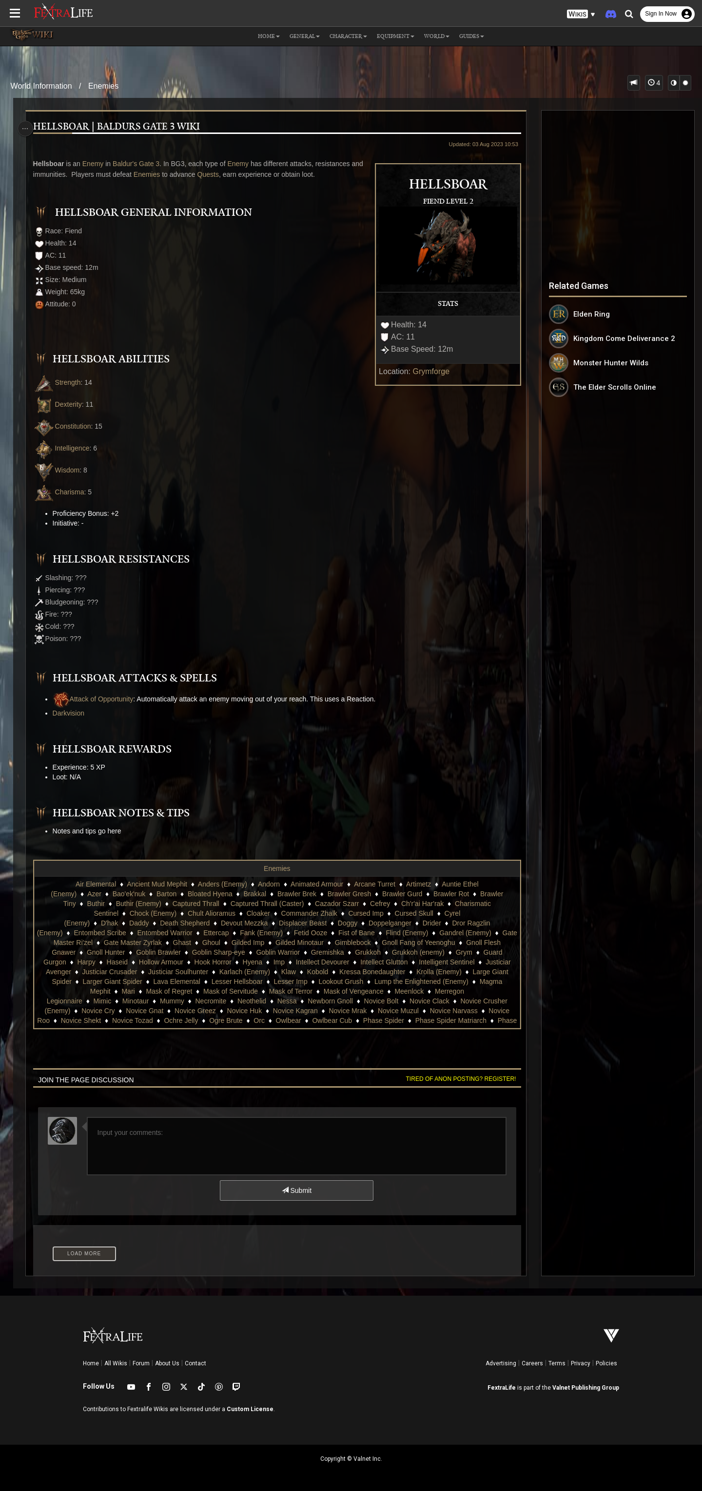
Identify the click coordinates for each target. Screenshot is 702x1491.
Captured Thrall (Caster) (267, 903)
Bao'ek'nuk (128, 894)
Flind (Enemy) (433, 933)
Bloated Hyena (209, 894)
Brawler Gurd (402, 894)
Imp (384, 962)
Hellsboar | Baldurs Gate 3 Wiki (119, 127)
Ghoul (277, 942)
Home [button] (269, 36)
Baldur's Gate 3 (138, 164)
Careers (532, 1363)
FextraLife (502, 1387)
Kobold (454, 972)
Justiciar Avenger (182, 972)
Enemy (95, 164)
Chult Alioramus (211, 913)
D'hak (108, 923)
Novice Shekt (250, 1020)
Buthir (96, 903)
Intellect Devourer (428, 962)
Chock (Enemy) (152, 913)
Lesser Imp (444, 981)
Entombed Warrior (191, 933)
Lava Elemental (330, 981)
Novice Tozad (301, 1020)
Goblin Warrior (359, 952)
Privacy (580, 1363)
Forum (141, 1363)
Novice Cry (238, 1011)
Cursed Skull (413, 913)
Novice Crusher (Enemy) (173, 1011)
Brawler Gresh (348, 894)
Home (91, 1363)
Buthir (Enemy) (138, 903)
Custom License (250, 1409)
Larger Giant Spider (265, 981)
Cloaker (258, 913)
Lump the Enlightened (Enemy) (145, 991)
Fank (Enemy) (287, 933)
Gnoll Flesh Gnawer (126, 952)
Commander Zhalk (309, 913)
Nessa (406, 1001)
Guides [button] (471, 36)
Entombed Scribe (126, 933)
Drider (431, 923)
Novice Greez (336, 1011)
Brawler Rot (450, 894)
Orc (428, 1020)
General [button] (305, 36)
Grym (108, 962)
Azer (94, 894)
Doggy (347, 923)
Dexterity (60, 404)
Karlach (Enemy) (381, 972)
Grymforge (428, 371)
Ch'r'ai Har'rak (422, 903)
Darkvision (71, 713)
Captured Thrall (195, 903)
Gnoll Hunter (187, 952)
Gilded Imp (313, 942)
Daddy (138, 923)
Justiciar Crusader (246, 972)
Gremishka (408, 952)
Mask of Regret (307, 991)
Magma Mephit (225, 991)
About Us (167, 1363)
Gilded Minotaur (365, 942)
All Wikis (115, 1363)
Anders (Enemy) (222, 884)
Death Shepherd (184, 923)
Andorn (268, 884)
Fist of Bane (383, 933)
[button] (581, 14)
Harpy (192, 962)
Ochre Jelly (350, 1020)
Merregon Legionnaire (168, 1001)
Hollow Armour (266, 962)
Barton (166, 894)
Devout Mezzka (243, 923)
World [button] (436, 36)
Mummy (291, 1001)
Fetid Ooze (336, 933)
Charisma (61, 492)
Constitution (65, 426)
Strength (59, 382)
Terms (557, 1363)
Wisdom (59, 470)
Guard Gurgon (150, 962)
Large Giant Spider (196, 981)
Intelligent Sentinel (117, 972)
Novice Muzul (93, 1020)
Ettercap (242, 933)
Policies (606, 1363)
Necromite (330, 1001)
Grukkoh (449, 952)
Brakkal (254, 894)
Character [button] (348, 36)
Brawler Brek (296, 894)
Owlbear (457, 1020)
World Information (41, 86)
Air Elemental (95, 884)
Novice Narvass (149, 1020)
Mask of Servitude (368, 991)
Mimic (222, 1001)
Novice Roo (201, 1020)
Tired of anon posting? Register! (458, 1079)
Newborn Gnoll (449, 1001)
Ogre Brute (394, 1020)
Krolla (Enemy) (133, 981)
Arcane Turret (374, 884)
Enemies (103, 86)
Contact (195, 1363)
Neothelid (371, 1001)
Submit (296, 1190)
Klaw (425, 972)
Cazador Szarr (336, 903)
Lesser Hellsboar (390, 981)
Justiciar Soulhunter (315, 972)
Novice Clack (106, 1011)
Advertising (501, 1363)
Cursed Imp (365, 913)
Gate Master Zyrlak (198, 942)
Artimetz (418, 884)
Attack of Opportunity (95, 699)
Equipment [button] (395, 36)
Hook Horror (318, 962)
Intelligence (64, 448)
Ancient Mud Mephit (156, 884)
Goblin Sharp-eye (299, 952)
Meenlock (109, 1001)
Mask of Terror (428, 991)
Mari (266, 991)
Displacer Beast (302, 923)
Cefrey (380, 903)
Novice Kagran (436, 1011)
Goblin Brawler (239, 952)
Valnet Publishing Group (585, 1387)
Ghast (247, 942)
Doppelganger (389, 923)
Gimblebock (418, 942)
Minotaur (254, 1001)
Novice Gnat (285, 1011)
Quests (210, 174)
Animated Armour (316, 884)
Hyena (358, 962)
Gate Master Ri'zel (130, 942)
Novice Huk (385, 1011)
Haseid (223, 962)
